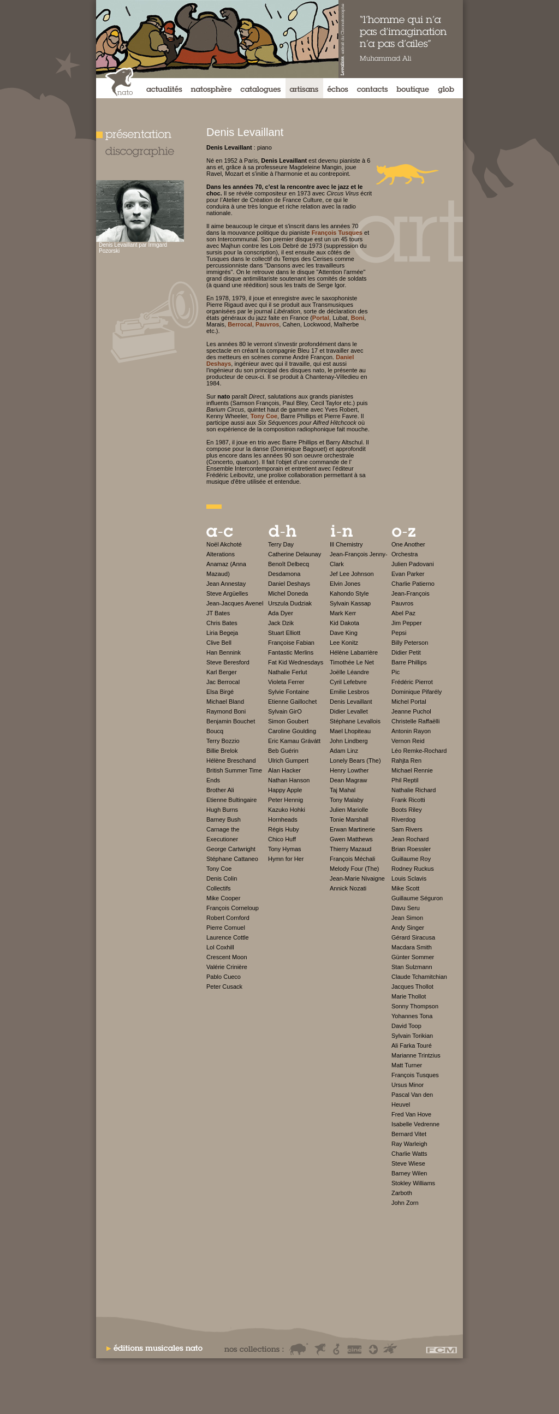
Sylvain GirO (285, 711)
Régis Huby (283, 829)
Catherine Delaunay (294, 554)
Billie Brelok (221, 750)
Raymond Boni (226, 711)
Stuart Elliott (284, 632)
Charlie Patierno (413, 583)
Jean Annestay (226, 583)
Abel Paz (403, 613)
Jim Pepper (406, 623)
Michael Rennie (412, 770)
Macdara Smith (411, 947)
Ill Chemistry (346, 544)
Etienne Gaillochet (292, 701)
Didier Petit (406, 652)
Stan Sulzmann (411, 967)
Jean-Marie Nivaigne (357, 878)
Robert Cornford (227, 917)
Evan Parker (408, 574)
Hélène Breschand (231, 760)
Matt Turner (406, 1065)
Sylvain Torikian (412, 1035)
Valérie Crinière (226, 967)
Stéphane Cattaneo (232, 858)
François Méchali (352, 858)
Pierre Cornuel (225, 927)
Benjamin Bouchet (230, 721)
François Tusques (415, 1075)
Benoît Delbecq (288, 564)
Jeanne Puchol (411, 711)
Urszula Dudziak (290, 603)
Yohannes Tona (411, 1016)
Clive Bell (218, 642)
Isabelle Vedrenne (415, 1124)
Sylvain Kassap (350, 603)
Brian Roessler (411, 849)
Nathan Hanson (289, 780)
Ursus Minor (407, 1085)
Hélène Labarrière (354, 652)
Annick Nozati (348, 888)
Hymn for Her (286, 858)
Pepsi (399, 632)
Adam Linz (344, 750)
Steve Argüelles (227, 593)
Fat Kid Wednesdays (295, 662)
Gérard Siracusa (413, 937)
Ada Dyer (280, 613)
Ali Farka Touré (411, 1045)
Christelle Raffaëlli (415, 721)
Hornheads (283, 819)
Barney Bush (223, 819)
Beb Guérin (283, 750)
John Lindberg (349, 741)
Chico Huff (282, 839)
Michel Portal (408, 701)
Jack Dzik (281, 623)
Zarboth (401, 1193)
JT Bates (218, 613)
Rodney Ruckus (412, 868)
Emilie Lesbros (349, 691)
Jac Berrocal (223, 682)
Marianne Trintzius (416, 1055)
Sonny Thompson (414, 1006)
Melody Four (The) (354, 868)
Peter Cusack (224, 986)
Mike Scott (405, 888)
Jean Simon (407, 917)
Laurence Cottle (227, 937)
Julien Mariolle (349, 809)
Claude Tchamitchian (419, 976)
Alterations (220, 554)
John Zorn (405, 1202)
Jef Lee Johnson (352, 574)
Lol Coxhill (220, 947)
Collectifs (218, 888)
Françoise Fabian (291, 642)
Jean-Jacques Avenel (234, 603)
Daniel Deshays (289, 583)
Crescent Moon (226, 957)
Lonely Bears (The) (355, 760)
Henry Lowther (349, 770)
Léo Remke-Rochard (419, 750)
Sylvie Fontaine (288, 691)
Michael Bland (225, 701)
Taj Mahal (342, 790)
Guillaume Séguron (417, 898)
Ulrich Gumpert (288, 760)
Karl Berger (221, 672)
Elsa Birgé (220, 691)
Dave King (344, 632)
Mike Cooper (223, 898)
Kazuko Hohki (286, 809)
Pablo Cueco (223, 976)
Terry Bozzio (223, 741)
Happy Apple (285, 790)
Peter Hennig (285, 800)
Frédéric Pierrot (412, 682)
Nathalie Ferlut (287, 672)
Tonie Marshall (349, 819)
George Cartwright (230, 849)
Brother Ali (220, 790)
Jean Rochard (410, 839)
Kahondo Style (349, 593)
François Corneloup (232, 908)
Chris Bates (221, 623)
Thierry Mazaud (350, 849)
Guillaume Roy (411, 858)
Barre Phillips (409, 662)
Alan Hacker (284, 770)
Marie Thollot (408, 996)
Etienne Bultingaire (231, 800)
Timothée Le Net (352, 662)
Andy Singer (407, 927)
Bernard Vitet (408, 1134)
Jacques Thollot (412, 986)
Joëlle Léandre (349, 672)
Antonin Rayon (411, 731)
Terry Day (281, 544)
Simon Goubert (288, 721)
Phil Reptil (405, 780)
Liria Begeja (222, 632)
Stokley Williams (413, 1183)
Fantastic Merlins (290, 652)
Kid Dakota (344, 623)
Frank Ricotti (408, 800)
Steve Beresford (227, 662)
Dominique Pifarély (416, 691)
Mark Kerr (343, 613)
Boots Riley (406, 809)
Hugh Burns (222, 809)
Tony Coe (218, 868)
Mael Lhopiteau (350, 731)
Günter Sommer (412, 957)
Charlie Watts (409, 1153)
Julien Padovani (412, 564)
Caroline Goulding (292, 731)
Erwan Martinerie (352, 829)
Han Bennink (223, 652)
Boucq (214, 731)
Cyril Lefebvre (348, 682)
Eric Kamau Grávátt (294, 741)
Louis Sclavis (408, 878)
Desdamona (284, 574)
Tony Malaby (347, 800)
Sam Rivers (407, 829)
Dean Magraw (348, 780)
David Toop (406, 1026)
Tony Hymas (284, 849)
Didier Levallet (349, 711)
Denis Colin (221, 878)
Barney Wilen (409, 1173)
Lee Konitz (344, 642)
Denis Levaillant (351, 701)
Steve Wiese (408, 1163)
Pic (395, 672)
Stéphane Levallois (355, 721)
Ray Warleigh (409, 1143)
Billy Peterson (409, 642)
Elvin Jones (345, 583)
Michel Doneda (288, 593)
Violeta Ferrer (286, 682)
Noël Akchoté (224, 544)
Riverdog (403, 819)
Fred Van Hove (411, 1114)
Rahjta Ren (406, 760)
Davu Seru (405, 908)
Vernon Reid (408, 741)
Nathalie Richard (413, 790)
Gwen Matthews (351, 839)
